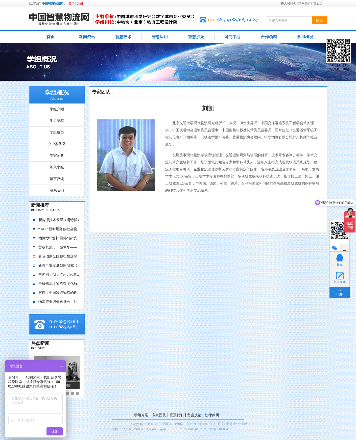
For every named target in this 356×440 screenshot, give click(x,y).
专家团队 (159, 415)
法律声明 (212, 415)
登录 (71, 3)
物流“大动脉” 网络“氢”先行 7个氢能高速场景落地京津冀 (59, 238)
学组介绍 (141, 415)
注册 (80, 3)
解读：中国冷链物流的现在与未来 (59, 293)
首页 (50, 37)
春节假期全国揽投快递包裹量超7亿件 (59, 256)
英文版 (317, 3)
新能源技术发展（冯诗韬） (59, 220)
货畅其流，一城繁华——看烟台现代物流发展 (59, 247)
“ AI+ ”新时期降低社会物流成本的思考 (59, 229)
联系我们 (177, 415)
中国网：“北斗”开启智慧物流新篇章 (59, 274)
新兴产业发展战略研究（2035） (59, 265)
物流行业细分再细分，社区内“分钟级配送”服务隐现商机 (59, 302)
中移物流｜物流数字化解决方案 (59, 284)
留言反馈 (194, 415)
